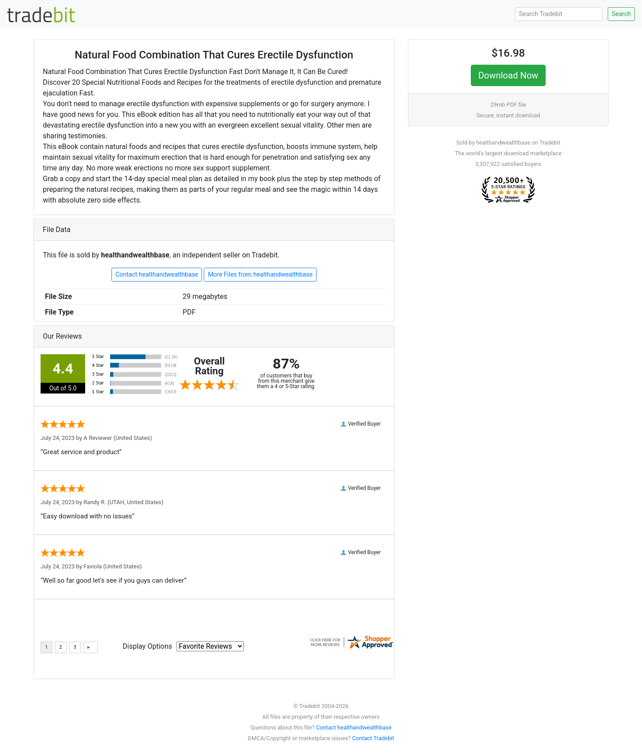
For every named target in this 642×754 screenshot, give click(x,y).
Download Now (508, 75)
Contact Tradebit (373, 738)
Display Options (147, 646)
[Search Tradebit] (558, 14)
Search (621, 13)
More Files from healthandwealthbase (260, 274)
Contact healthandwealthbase (156, 274)
